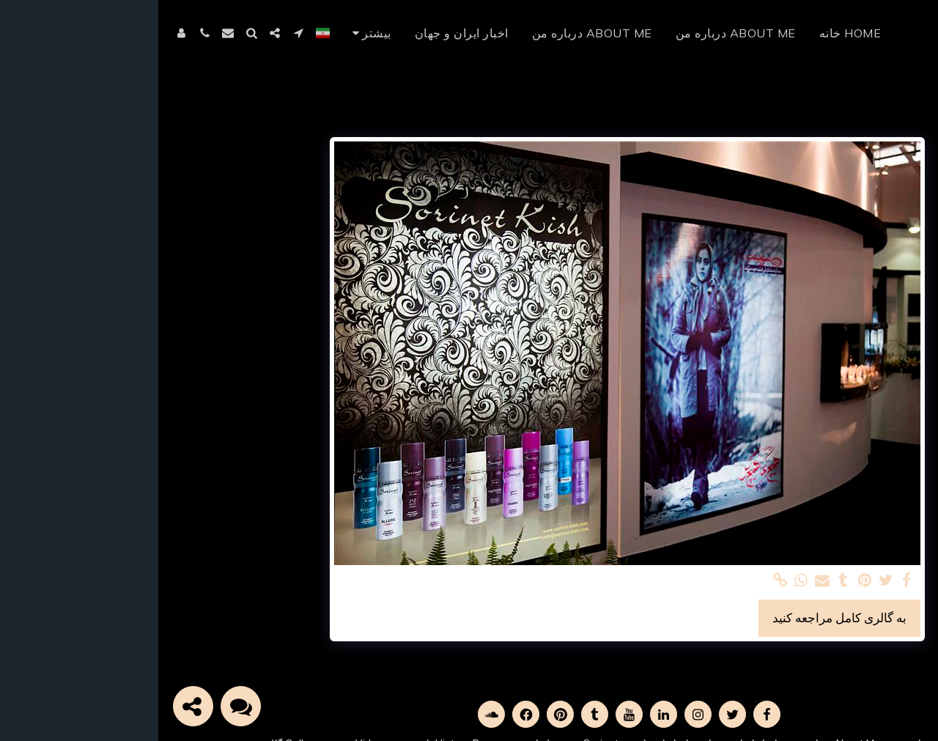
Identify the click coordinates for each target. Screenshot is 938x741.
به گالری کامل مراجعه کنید (681, 617)
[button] (140, 33)
